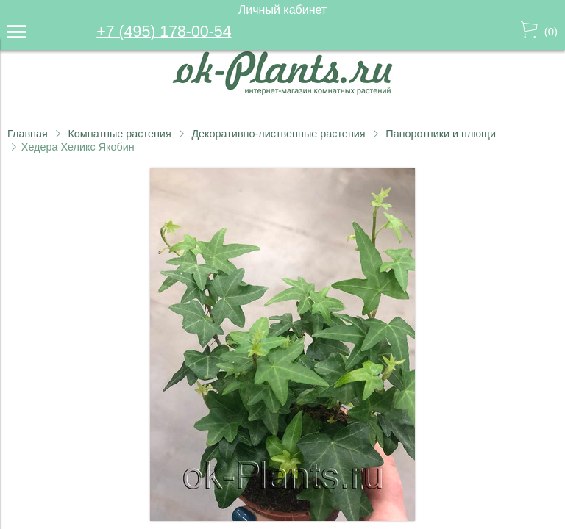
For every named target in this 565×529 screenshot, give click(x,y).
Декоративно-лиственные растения (278, 134)
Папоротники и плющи (440, 134)
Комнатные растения (119, 134)
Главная (27, 134)
